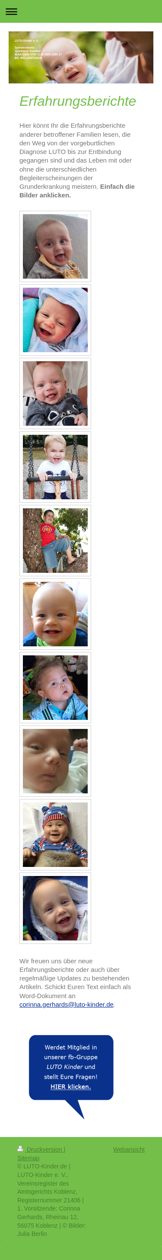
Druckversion (40, 1149)
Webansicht (129, 1149)
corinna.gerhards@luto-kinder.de (66, 1004)
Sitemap (28, 1158)
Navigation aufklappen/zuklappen (81, 11)
